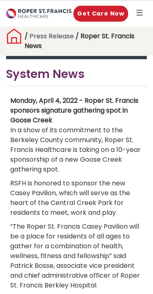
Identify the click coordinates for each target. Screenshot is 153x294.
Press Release (51, 36)
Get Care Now (100, 13)
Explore (141, 13)
